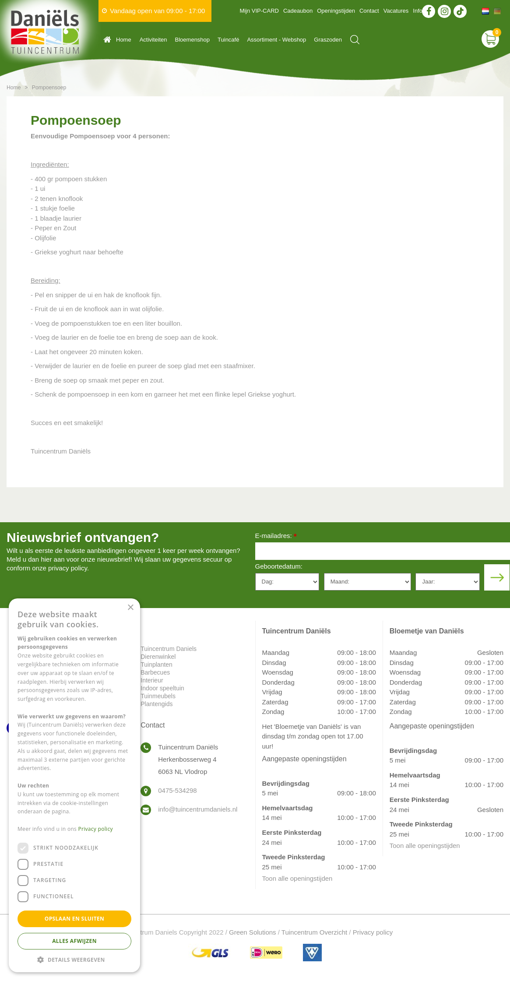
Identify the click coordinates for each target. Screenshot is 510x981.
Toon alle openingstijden (297, 878)
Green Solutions (252, 932)
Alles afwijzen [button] (74, 941)
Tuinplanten (156, 664)
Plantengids (156, 703)
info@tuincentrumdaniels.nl (197, 809)
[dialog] (74, 785)
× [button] (130, 608)
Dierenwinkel (158, 656)
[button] (74, 959)
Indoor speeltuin (162, 688)
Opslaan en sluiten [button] (75, 918)
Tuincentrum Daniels (169, 648)
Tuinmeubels (158, 696)
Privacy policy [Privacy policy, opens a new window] (95, 829)
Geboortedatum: (278, 566)
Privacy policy (373, 932)
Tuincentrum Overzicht (314, 932)
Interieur (152, 680)
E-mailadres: (276, 536)
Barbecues (155, 672)
